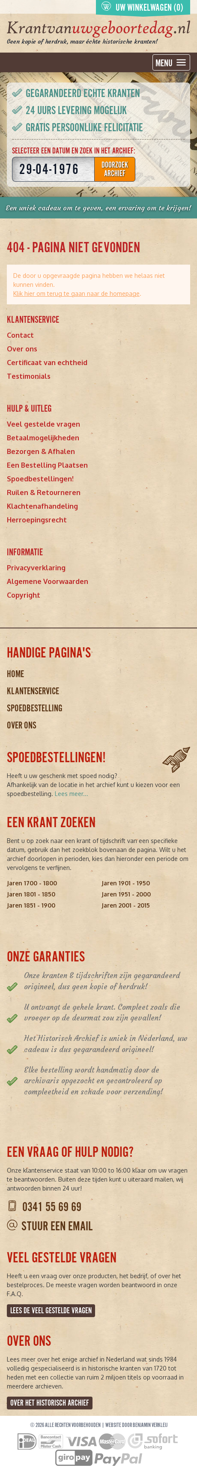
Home (15, 674)
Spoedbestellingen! (40, 479)
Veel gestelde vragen (43, 424)
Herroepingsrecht (37, 520)
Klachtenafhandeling (42, 506)
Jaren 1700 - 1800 (32, 883)
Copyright (23, 595)
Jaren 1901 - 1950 (125, 883)
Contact (20, 335)
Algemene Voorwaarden (47, 581)
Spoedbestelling (35, 708)
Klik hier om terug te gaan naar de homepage (76, 293)
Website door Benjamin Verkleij (136, 1425)
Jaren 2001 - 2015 (125, 905)
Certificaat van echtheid (47, 362)
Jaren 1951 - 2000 (126, 894)
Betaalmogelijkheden (43, 437)
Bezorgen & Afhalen (41, 451)
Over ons (22, 349)
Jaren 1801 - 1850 (31, 894)
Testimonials (29, 376)
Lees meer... (71, 793)
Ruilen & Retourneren (44, 492)
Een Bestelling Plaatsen (47, 465)
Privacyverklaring (36, 567)
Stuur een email (57, 1226)
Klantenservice (33, 691)
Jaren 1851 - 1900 (31, 905)
